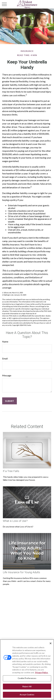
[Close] (50, 643)
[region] (27, 669)
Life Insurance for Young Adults (21, 572)
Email (5, 358)
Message (6, 375)
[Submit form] (9, 400)
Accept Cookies (27, 694)
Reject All (27, 686)
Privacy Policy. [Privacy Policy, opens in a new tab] (41, 672)
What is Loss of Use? (15, 521)
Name (5, 341)
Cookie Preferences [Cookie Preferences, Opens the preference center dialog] (27, 678)
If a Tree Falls (11, 471)
